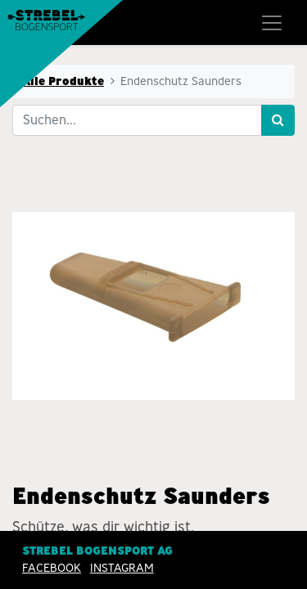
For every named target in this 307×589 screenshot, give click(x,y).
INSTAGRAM (122, 568)
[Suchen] (278, 120)
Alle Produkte (63, 81)
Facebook (51, 568)
